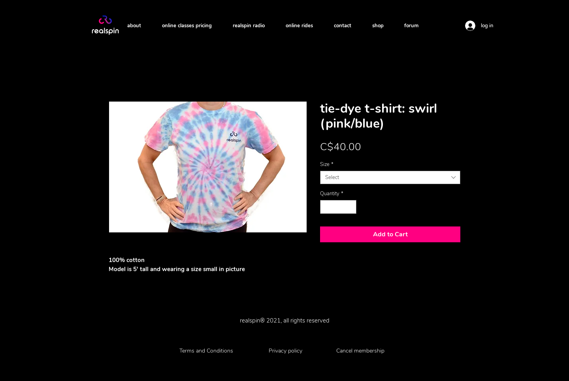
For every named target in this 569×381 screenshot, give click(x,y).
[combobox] (390, 177)
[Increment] (351, 207)
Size (326, 164)
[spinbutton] (338, 207)
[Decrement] (326, 207)
